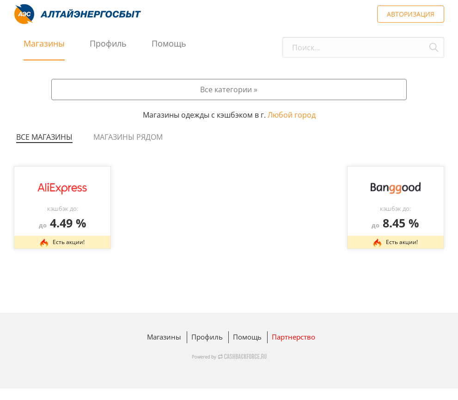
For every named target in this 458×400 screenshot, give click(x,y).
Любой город (292, 115)
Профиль (108, 43)
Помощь (169, 43)
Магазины (44, 43)
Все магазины (44, 137)
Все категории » (228, 89)
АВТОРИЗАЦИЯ (410, 14)
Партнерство (293, 336)
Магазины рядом (128, 137)
